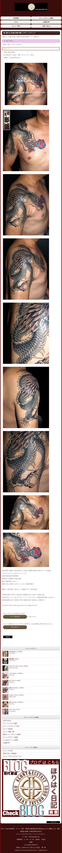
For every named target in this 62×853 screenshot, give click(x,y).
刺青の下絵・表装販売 (10, 753)
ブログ (16, 22)
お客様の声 (46, 22)
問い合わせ (15, 627)
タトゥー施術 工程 (8, 731)
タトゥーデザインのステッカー (12, 756)
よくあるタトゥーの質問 (10, 740)
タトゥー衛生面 (7, 729)
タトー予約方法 (15, 616)
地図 (31, 842)
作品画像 (16, 18)
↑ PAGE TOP (53, 822)
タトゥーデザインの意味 (10, 737)
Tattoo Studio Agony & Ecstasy (30, 850)
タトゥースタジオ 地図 (10, 723)
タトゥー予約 (16, 26)
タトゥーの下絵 (7, 750)
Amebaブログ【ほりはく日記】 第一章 (34, 847)
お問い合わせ (46, 26)
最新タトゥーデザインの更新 (12, 734)
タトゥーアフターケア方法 (11, 726)
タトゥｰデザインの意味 (46, 18)
